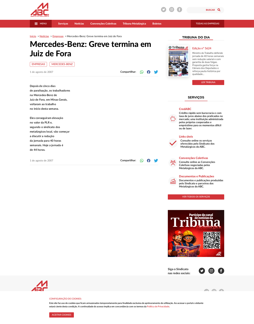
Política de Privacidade (158, 307)
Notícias (79, 23)
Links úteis (186, 136)
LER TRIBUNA (208, 82)
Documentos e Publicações (196, 176)
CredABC (185, 109)
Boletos (156, 23)
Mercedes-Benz (62, 64)
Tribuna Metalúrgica (134, 23)
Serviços (63, 23)
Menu (41, 24)
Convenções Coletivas (103, 23)
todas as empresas (207, 24)
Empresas (38, 64)
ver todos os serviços (196, 197)
